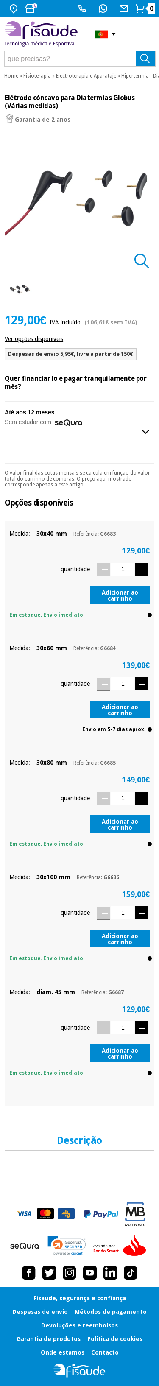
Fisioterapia (37, 76)
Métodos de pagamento (111, 1311)
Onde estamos (62, 1352)
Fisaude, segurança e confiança (79, 1298)
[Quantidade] (122, 569)
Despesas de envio (40, 1311)
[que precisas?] (80, 59)
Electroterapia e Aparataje (86, 76)
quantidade (75, 569)
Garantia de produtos (49, 1339)
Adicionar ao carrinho (120, 595)
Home (11, 76)
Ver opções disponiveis (34, 338)
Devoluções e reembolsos (79, 1325)
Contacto (105, 1352)
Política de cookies (114, 1339)
